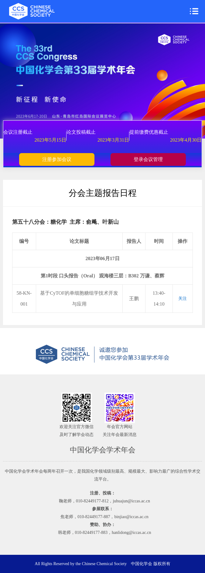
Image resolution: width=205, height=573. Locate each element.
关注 (182, 298)
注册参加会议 (56, 159)
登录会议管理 (148, 159)
